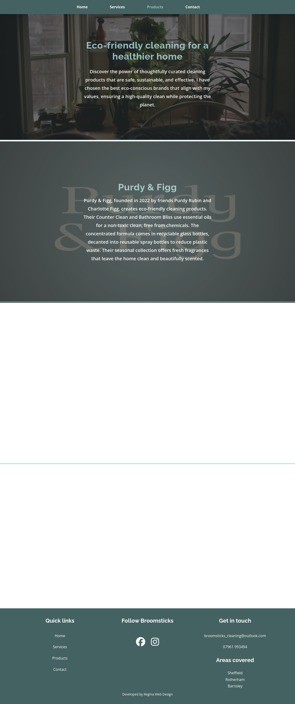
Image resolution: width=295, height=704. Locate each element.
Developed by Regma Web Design (147, 694)
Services (117, 6)
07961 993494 (235, 646)
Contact (193, 6)
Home (82, 6)
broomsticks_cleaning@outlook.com (235, 635)
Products (155, 6)
